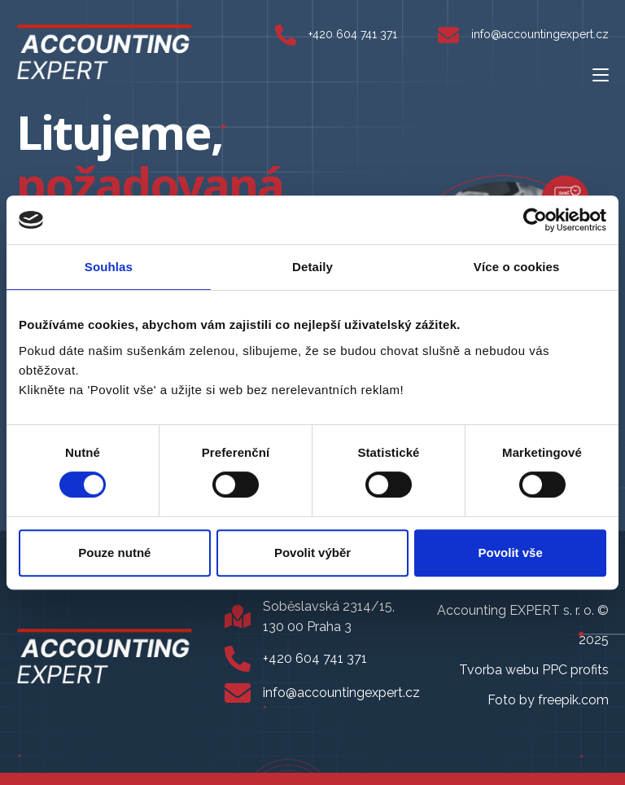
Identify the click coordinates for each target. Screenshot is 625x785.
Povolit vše (511, 552)
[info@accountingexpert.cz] (448, 35)
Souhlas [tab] (109, 267)
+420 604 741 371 (352, 34)
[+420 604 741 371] (285, 35)
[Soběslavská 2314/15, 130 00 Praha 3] (238, 616)
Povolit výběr (312, 552)
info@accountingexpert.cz (540, 34)
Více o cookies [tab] (517, 267)
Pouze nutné (114, 552)
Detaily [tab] (312, 267)
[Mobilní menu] (600, 74)
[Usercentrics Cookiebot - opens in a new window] (535, 220)
